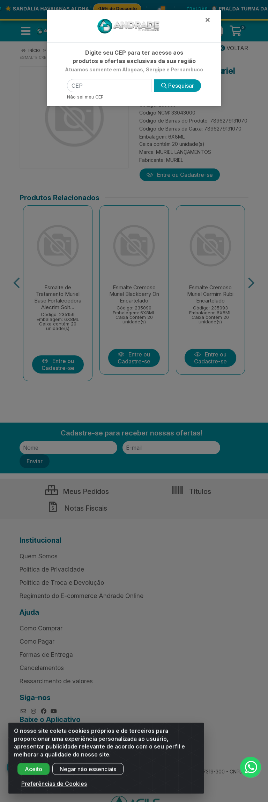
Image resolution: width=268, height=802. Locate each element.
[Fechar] (207, 19)
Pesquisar (177, 85)
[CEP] (109, 85)
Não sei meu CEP (85, 97)
